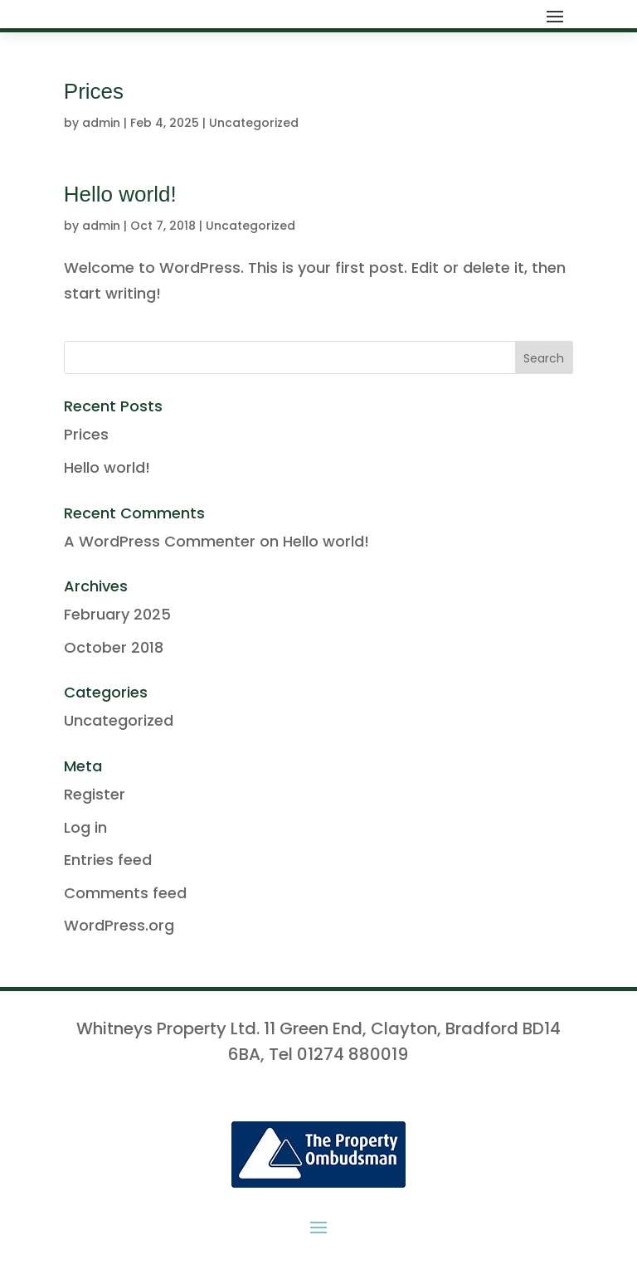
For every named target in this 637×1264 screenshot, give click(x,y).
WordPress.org (119, 925)
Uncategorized (254, 122)
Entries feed (108, 859)
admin (101, 122)
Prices (94, 91)
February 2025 (117, 614)
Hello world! (120, 194)
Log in (85, 827)
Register (94, 794)
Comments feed (125, 892)
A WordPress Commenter (159, 541)
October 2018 (113, 647)
